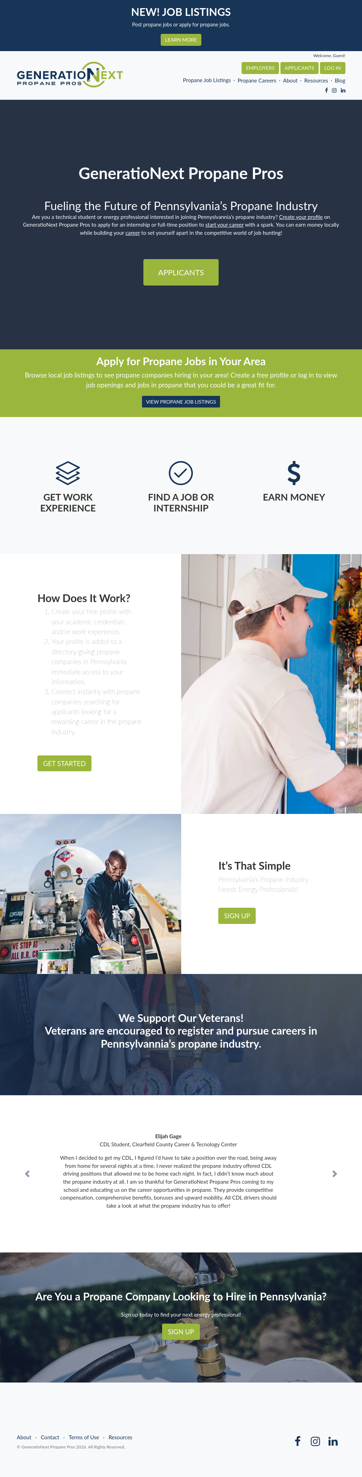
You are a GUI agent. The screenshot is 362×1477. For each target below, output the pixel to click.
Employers (260, 68)
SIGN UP (237, 916)
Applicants (299, 68)
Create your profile (300, 217)
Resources (316, 80)
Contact (50, 1437)
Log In (332, 68)
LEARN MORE (181, 40)
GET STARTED (64, 763)
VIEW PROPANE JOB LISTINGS (181, 402)
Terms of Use (84, 1437)
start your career (224, 224)
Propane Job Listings (207, 80)
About (290, 80)
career (132, 232)
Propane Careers (257, 80)
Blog (340, 80)
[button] (27, 1173)
